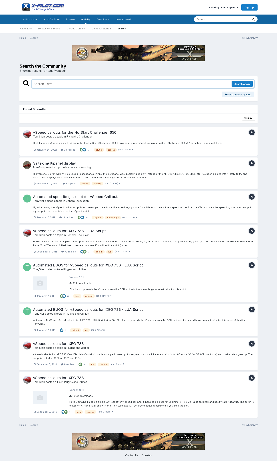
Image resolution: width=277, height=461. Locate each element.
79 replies (68, 251)
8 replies (69, 183)
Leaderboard (123, 19)
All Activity (26, 28)
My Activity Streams (49, 28)
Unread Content (76, 28)
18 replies (66, 217)
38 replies (68, 149)
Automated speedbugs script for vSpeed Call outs (76, 197)
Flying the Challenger (79, 136)
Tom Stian (39, 136)
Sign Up (249, 7)
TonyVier (38, 200)
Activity (85, 21)
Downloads (103, 19)
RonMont (38, 167)
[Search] (212, 19)
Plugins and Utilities (74, 269)
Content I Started (101, 28)
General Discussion (77, 200)
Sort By (249, 118)
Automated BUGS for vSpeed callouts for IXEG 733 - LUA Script (88, 265)
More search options (238, 94)
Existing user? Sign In (223, 7)
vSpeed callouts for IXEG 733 (58, 343)
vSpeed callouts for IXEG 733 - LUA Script (69, 231)
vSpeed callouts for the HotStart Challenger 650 (74, 132)
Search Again (242, 83)
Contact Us (131, 455)
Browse (70, 19)
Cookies (147, 455)
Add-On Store (52, 19)
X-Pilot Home (30, 19)
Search (121, 28)
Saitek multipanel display (54, 163)
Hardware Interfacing (78, 167)
